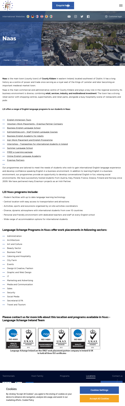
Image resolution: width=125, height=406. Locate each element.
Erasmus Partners (15, 160)
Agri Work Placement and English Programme (30, 140)
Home (7, 60)
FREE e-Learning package (20, 152)
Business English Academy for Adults (25, 136)
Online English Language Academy (24, 156)
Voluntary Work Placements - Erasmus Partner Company (35, 124)
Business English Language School (24, 128)
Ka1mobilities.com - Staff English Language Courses (32, 132)
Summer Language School (20, 148)
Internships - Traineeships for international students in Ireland (37, 144)
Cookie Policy (28, 400)
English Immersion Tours (19, 120)
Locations (16, 60)
